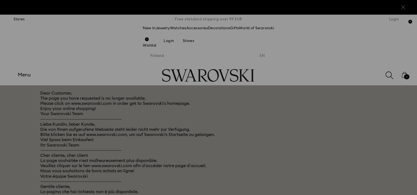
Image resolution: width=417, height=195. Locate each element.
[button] (297, 65)
